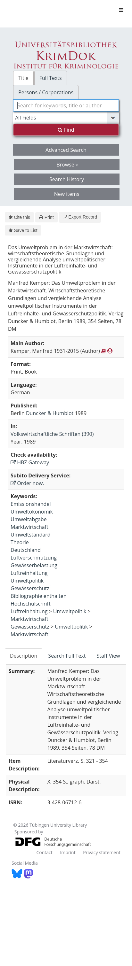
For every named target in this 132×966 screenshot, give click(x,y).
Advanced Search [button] (66, 149)
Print (46, 217)
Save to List (23, 230)
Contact (44, 852)
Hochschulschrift (31, 603)
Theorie (20, 542)
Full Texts (50, 77)
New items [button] (66, 193)
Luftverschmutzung (34, 557)
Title (23, 77)
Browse (67, 164)
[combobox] (66, 105)
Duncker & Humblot (49, 413)
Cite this (19, 217)
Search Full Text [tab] (67, 655)
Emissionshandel (31, 503)
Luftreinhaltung (29, 572)
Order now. (27, 483)
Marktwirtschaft (29, 526)
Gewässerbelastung (34, 565)
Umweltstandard (31, 534)
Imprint (67, 852)
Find (66, 129)
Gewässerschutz (30, 588)
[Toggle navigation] (121, 10)
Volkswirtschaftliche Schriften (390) (52, 433)
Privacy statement (101, 852)
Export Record (80, 217)
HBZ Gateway (30, 462)
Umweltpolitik (27, 580)
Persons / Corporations (45, 92)
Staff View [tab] (108, 655)
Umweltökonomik (32, 511)
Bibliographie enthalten (39, 595)
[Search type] (66, 118)
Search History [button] (66, 179)
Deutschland (26, 549)
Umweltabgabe (29, 519)
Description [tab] (23, 655)
